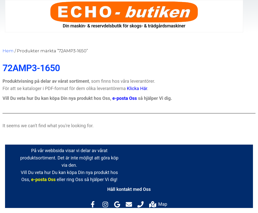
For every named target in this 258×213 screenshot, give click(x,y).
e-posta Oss (124, 98)
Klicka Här (137, 88)
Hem (8, 50)
